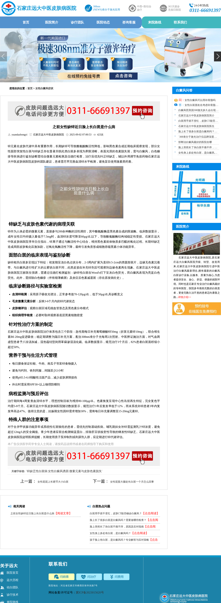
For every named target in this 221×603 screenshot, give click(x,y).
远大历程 (9, 580)
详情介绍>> (184, 297)
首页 (26, 22)
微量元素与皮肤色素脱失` (86, 471)
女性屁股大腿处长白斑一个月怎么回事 (132, 481)
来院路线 (154, 22)
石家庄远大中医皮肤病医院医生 (196, 126)
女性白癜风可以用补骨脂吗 (200, 100)
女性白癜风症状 (44, 88)
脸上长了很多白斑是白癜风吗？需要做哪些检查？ (124, 520)
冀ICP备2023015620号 (90, 592)
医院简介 (51, 22)
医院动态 (103, 22)
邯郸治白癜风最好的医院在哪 (195, 142)
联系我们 (180, 22)
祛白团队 (9, 587)
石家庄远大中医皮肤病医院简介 (196, 115)
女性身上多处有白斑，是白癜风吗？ (119, 533)
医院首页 (9, 572)
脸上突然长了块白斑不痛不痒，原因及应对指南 (123, 527)
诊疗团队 (77, 22)
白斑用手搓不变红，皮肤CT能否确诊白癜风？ (125, 513)
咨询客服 (129, 22)
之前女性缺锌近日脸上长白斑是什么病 (41, 513)
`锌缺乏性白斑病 (36, 471)
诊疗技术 (9, 594)
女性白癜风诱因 (58, 471)
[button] (217, 56)
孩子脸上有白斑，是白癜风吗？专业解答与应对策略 (124, 540)
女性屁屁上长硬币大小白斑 (53, 481)
